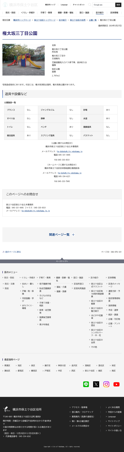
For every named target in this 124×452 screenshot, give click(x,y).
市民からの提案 (115, 412)
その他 (94, 347)
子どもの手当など (45, 297)
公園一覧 (93, 20)
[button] (62, 234)
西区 (73, 371)
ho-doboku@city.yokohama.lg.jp (36, 211)
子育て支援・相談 (45, 304)
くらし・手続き (28, 278)
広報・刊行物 (114, 319)
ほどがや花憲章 (97, 316)
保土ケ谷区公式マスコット (97, 285)
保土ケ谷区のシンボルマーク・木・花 (97, 332)
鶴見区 (34, 371)
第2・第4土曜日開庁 (80, 421)
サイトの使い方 (115, 430)
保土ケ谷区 (90, 371)
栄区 (114, 365)
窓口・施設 (78, 278)
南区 (114, 371)
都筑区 (21, 371)
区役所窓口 (79, 284)
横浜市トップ (50, 5)
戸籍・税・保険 (28, 292)
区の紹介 (63, 20)
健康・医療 (61, 291)
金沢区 (74, 365)
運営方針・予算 (114, 292)
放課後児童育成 (45, 318)
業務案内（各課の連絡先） (83, 417)
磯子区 (47, 365)
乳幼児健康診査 (45, 289)
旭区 (20, 365)
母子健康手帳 (45, 284)
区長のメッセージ (114, 285)
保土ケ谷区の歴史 (97, 324)
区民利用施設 (79, 288)
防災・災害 (10, 284)
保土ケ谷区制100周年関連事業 (97, 293)
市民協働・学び (28, 299)
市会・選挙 (113, 310)
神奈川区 (62, 365)
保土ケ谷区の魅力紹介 (97, 309)
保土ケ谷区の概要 (97, 302)
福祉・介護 (61, 287)
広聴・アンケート (114, 325)
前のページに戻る (13, 252)
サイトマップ (114, 421)
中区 (60, 371)
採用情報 (112, 305)
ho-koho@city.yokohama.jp (69, 173)
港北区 (101, 365)
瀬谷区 (7, 371)
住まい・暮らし (28, 285)
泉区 (33, 365)
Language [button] (64, 5)
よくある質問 (114, 407)
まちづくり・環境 (28, 307)
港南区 (88, 365)
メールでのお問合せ (80, 426)
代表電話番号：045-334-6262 (18, 436)
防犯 (7, 288)
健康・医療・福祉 (63, 279)
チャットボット (79, 5)
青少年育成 (44, 324)
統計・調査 (113, 315)
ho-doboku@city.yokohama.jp (69, 151)
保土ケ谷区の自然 (77, 20)
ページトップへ (62, 261)
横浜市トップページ (22, 20)
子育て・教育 (44, 278)
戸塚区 (47, 371)
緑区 (100, 371)
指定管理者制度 (114, 299)
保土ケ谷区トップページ (44, 20)
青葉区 (7, 365)
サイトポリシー (115, 426)
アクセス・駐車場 (79, 407)
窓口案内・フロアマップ (82, 412)
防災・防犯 (9, 278)
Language (112, 417)
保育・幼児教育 (45, 311)
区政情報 (112, 278)
